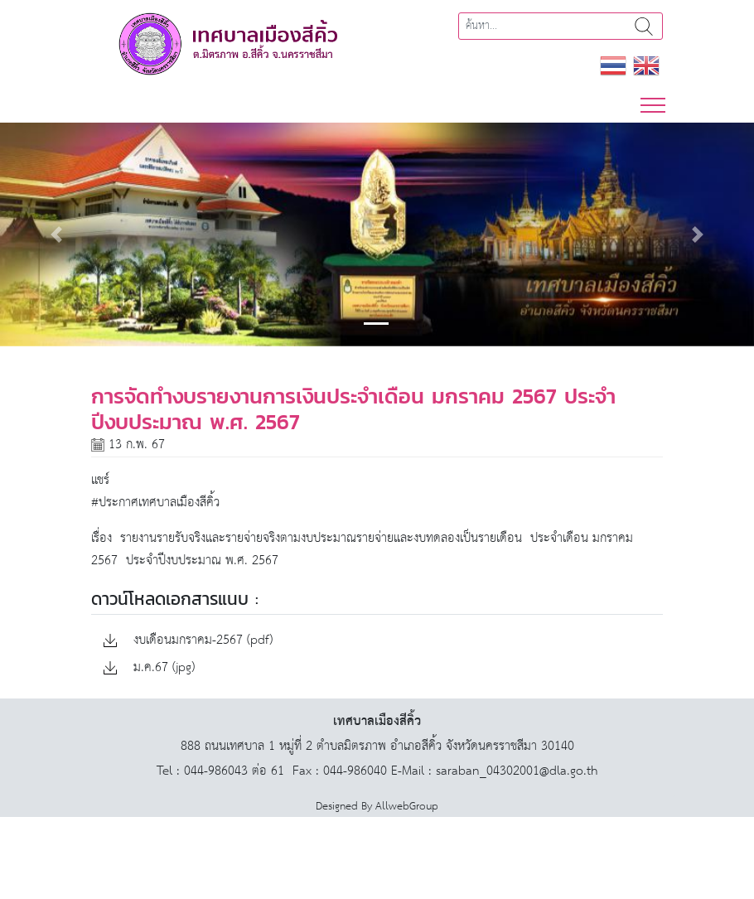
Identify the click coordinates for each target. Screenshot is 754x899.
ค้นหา (644, 26)
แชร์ (100, 480)
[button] (57, 234)
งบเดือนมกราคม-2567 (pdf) (188, 641)
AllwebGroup (406, 806)
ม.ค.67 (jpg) (149, 668)
